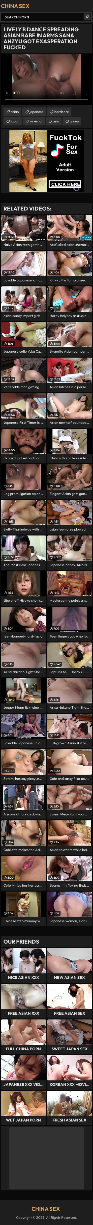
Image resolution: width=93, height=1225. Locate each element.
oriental (36, 121)
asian (15, 111)
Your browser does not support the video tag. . (46, 79)
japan (15, 121)
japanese (37, 111)
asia (56, 121)
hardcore (61, 111)
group (74, 121)
